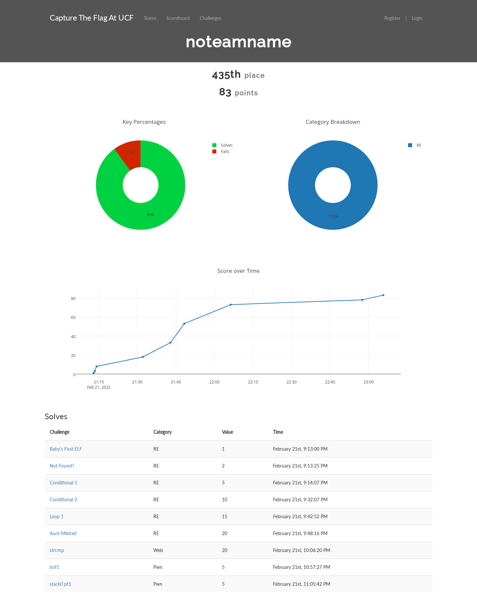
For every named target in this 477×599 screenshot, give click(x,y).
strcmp (57, 550)
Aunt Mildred (63, 533)
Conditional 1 (63, 482)
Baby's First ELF (66, 449)
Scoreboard (178, 18)
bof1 (54, 567)
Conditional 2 (63, 499)
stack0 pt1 (60, 584)
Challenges (210, 18)
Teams (150, 18)
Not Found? (62, 466)
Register (392, 18)
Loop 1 (57, 516)
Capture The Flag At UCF (92, 17)
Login (417, 18)
